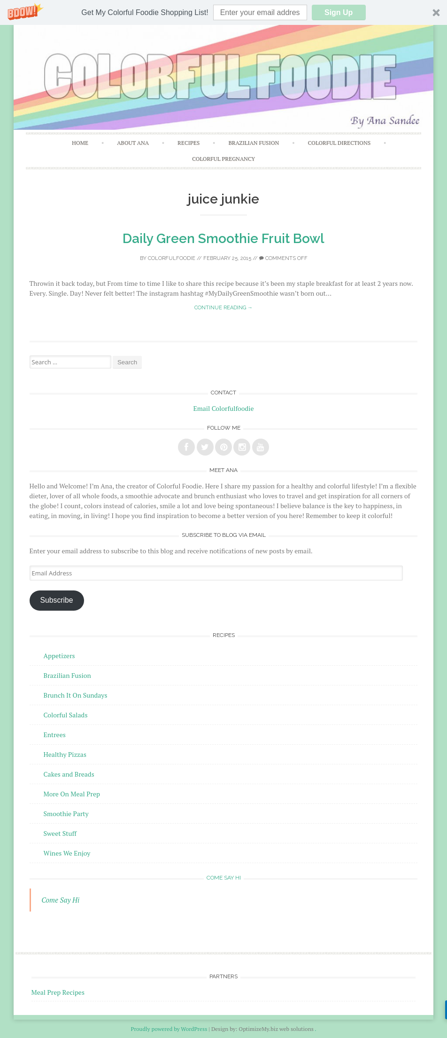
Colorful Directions (339, 142)
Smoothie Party (66, 813)
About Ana (133, 142)
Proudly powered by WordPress (169, 1028)
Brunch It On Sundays (76, 695)
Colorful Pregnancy (223, 158)
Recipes (188, 142)
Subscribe (56, 600)
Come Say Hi (224, 877)
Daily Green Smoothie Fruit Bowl (223, 238)
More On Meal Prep (72, 793)
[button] (223, 12)
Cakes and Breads (69, 774)
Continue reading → (223, 308)
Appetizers (59, 655)
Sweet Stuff (60, 833)
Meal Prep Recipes (58, 992)
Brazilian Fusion (253, 142)
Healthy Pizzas (65, 754)
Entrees (55, 734)
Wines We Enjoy (67, 853)
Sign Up (338, 12)
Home (80, 142)
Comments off (283, 258)
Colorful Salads (66, 714)
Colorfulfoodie (171, 258)
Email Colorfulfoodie (223, 408)
